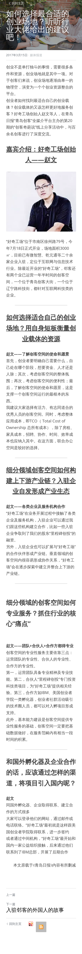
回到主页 (16, 3)
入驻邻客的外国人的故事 (35, 910)
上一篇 (10, 895)
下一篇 (10, 904)
